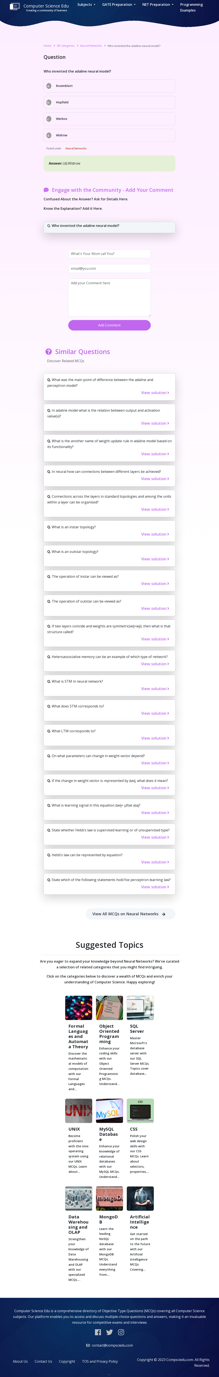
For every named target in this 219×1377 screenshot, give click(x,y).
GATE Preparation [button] (117, 4)
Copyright (67, 1361)
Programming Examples (191, 7)
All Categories (66, 46)
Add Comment (109, 325)
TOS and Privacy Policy (100, 1361)
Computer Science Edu (39, 8)
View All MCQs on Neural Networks (130, 914)
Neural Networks (91, 46)
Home (47, 46)
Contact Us (43, 1361)
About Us (20, 1361)
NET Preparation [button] (156, 4)
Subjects (85, 4)
